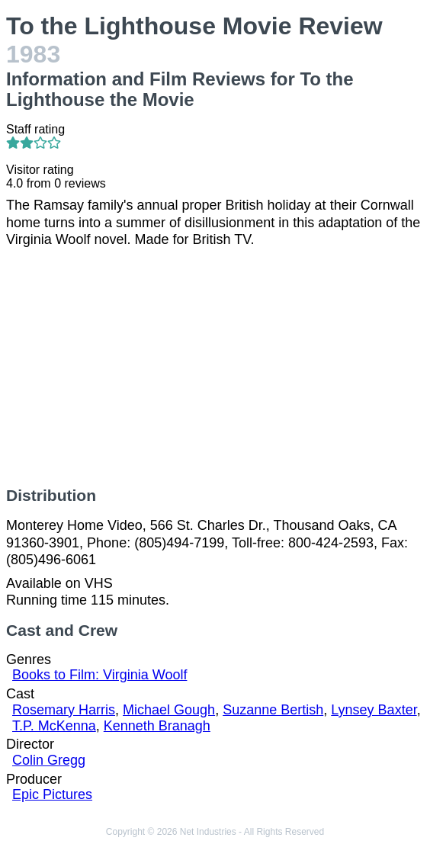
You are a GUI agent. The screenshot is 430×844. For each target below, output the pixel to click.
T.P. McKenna (54, 725)
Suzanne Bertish (273, 709)
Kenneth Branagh (157, 725)
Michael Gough (169, 709)
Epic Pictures (52, 794)
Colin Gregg (48, 760)
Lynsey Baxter (373, 709)
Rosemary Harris (63, 709)
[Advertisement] (215, 367)
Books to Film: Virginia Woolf (99, 674)
